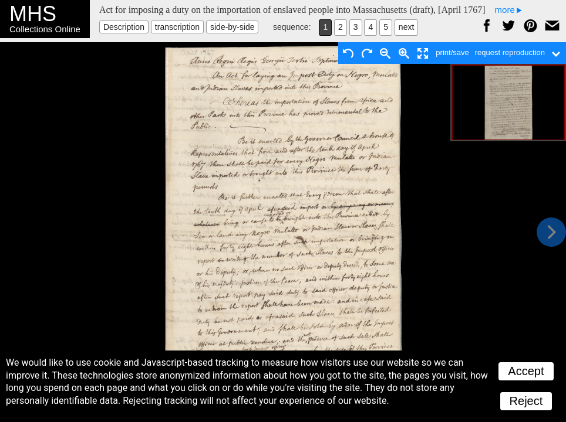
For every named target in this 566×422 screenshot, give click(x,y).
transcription (177, 27)
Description (123, 27)
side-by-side (232, 27)
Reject (526, 400)
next (406, 27)
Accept (526, 371)
